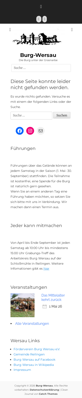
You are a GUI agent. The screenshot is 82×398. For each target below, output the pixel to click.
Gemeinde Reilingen (29, 354)
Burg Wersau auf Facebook (34, 360)
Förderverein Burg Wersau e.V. (37, 349)
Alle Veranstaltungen (32, 324)
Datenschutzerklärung (44, 389)
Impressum (22, 370)
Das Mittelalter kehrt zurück (53, 297)
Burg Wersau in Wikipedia (34, 365)
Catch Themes (48, 393)
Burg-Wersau (38, 55)
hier (46, 268)
